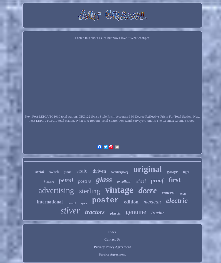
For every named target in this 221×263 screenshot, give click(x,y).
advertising (56, 190)
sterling (89, 191)
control (72, 203)
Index (112, 232)
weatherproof (119, 172)
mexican (152, 201)
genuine (136, 211)
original (147, 169)
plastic (115, 213)
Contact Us (112, 239)
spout (84, 203)
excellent (123, 182)
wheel (141, 181)
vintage (119, 190)
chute (183, 193)
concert (168, 193)
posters (84, 181)
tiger (186, 172)
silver (70, 210)
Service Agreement (112, 254)
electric (177, 200)
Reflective (152, 116)
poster (105, 200)
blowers (49, 182)
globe (67, 172)
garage (172, 171)
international (50, 201)
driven (99, 171)
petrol (66, 180)
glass (104, 179)
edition (131, 201)
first (175, 180)
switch (54, 172)
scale (82, 171)
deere (147, 190)
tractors (95, 212)
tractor (157, 212)
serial (39, 172)
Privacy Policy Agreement (112, 247)
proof (157, 180)
